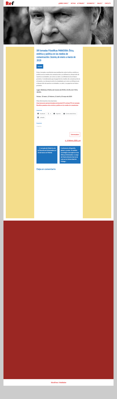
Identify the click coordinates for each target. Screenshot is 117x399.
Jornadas (40, 75)
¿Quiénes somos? (63, 3)
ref (80, 151)
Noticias (73, 3)
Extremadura (75, 145)
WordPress (54, 396)
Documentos (90, 3)
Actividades (80, 3)
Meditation (62, 396)
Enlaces (99, 3)
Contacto (108, 3)
